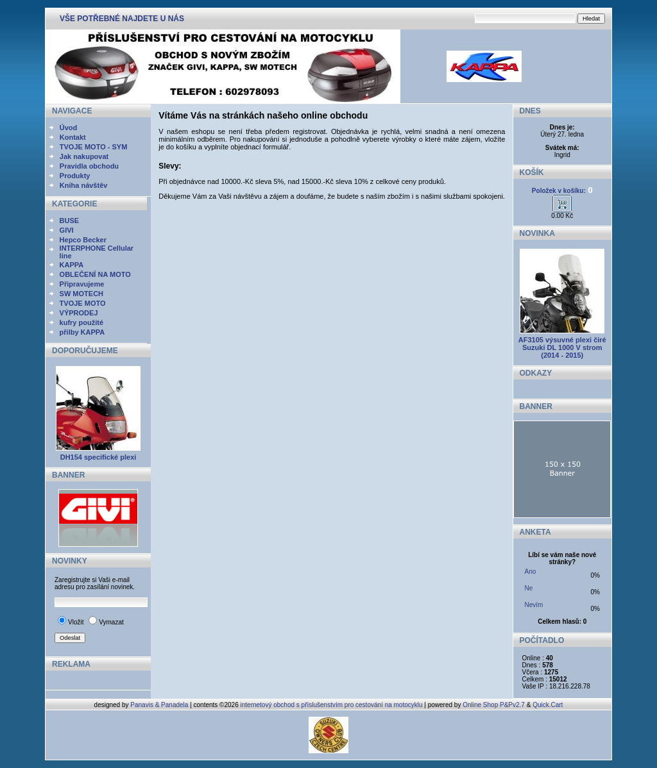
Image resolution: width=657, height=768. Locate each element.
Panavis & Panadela (160, 704)
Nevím (534, 604)
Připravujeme (82, 284)
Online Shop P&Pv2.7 (494, 704)
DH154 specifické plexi (98, 457)
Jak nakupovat (84, 156)
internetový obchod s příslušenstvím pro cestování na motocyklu (332, 704)
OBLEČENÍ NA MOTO (95, 274)
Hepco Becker (83, 240)
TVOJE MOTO (83, 303)
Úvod (69, 127)
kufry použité (81, 322)
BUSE (70, 220)
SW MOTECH (81, 293)
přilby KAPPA (82, 332)
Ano (530, 571)
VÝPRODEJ (79, 313)
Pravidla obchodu (89, 166)
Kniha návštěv (84, 185)
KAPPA (72, 265)
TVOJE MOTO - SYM (94, 147)
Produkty (75, 175)
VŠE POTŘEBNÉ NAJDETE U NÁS (122, 18)
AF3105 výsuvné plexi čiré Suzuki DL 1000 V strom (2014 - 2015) (562, 347)
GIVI (67, 230)
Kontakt (73, 137)
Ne (529, 588)
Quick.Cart (548, 704)
